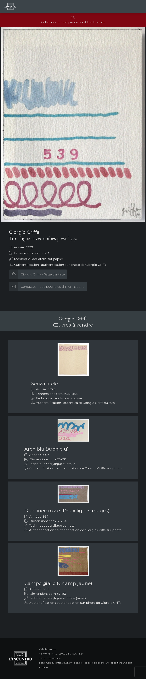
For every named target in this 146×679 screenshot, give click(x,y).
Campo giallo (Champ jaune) (58, 583)
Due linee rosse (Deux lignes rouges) (66, 510)
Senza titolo (44, 383)
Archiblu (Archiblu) (46, 449)
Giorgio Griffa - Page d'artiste (43, 274)
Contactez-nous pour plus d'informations (52, 287)
